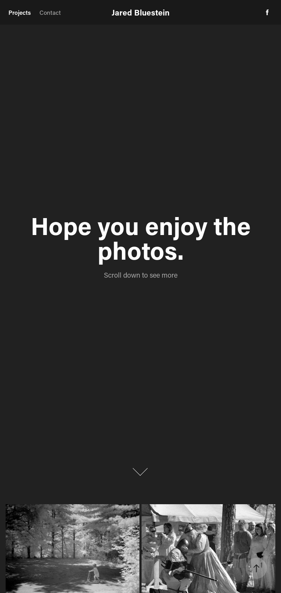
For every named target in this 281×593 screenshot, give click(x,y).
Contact (50, 12)
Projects (19, 12)
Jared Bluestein (141, 12)
